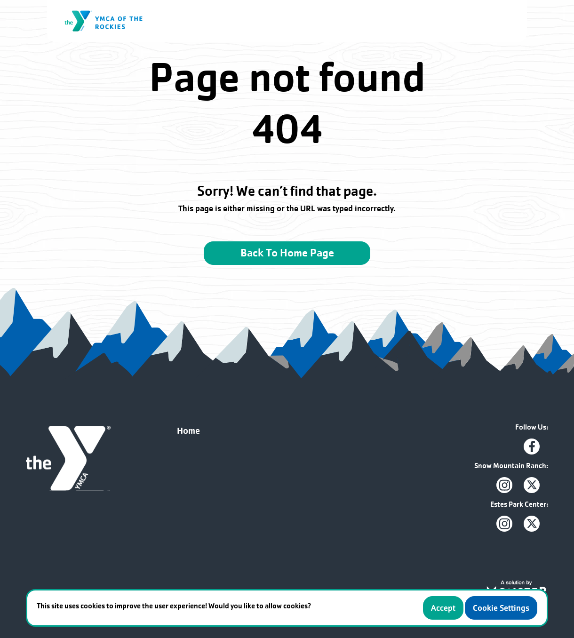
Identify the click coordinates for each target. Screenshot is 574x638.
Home (188, 431)
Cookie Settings (501, 608)
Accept (443, 608)
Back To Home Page (287, 253)
